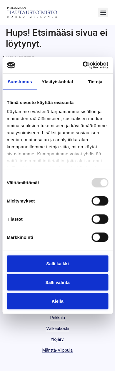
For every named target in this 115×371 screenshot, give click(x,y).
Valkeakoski (57, 328)
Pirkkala (57, 317)
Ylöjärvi (57, 339)
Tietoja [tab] (95, 81)
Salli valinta (57, 282)
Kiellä (57, 300)
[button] (103, 12)
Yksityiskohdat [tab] (57, 81)
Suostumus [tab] (20, 81)
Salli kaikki (57, 263)
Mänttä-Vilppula (57, 350)
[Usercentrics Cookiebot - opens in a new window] (82, 65)
